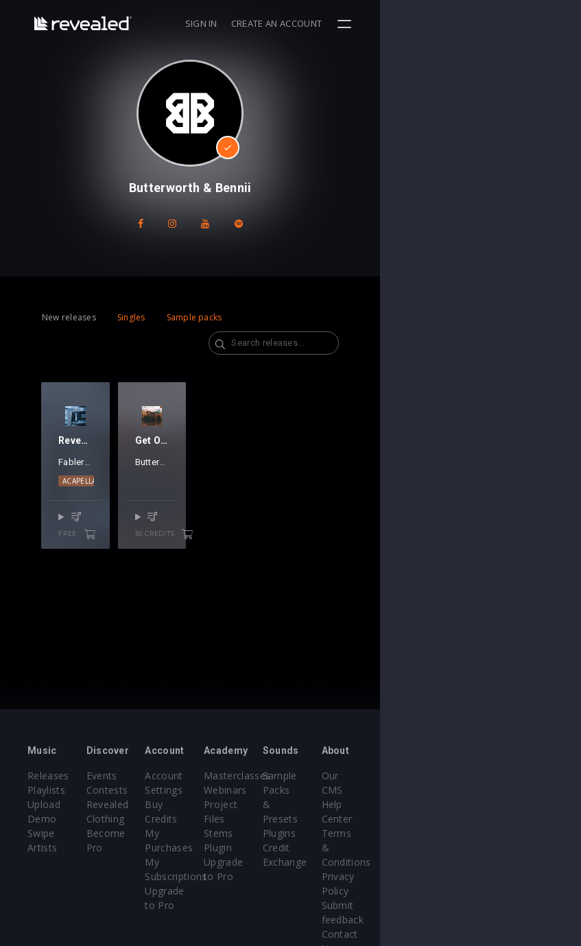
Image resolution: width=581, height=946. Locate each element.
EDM (116, 507)
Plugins (412, 804)
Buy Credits (238, 804)
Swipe (41, 833)
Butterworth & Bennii (227, 489)
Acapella (79, 507)
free (124, 549)
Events (134, 775)
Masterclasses (337, 775)
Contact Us (514, 876)
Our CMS (509, 775)
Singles (131, 317)
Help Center (515, 789)
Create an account (477, 23)
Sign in (402, 23)
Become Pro (148, 833)
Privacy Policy (520, 833)
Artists (42, 847)
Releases (48, 775)
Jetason (126, 489)
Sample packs (194, 317)
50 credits (240, 549)
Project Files (332, 804)
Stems (318, 818)
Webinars (325, 789)
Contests (140, 789)
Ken (99, 489)
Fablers (73, 489)
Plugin (318, 833)
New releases (69, 317)
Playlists (46, 789)
